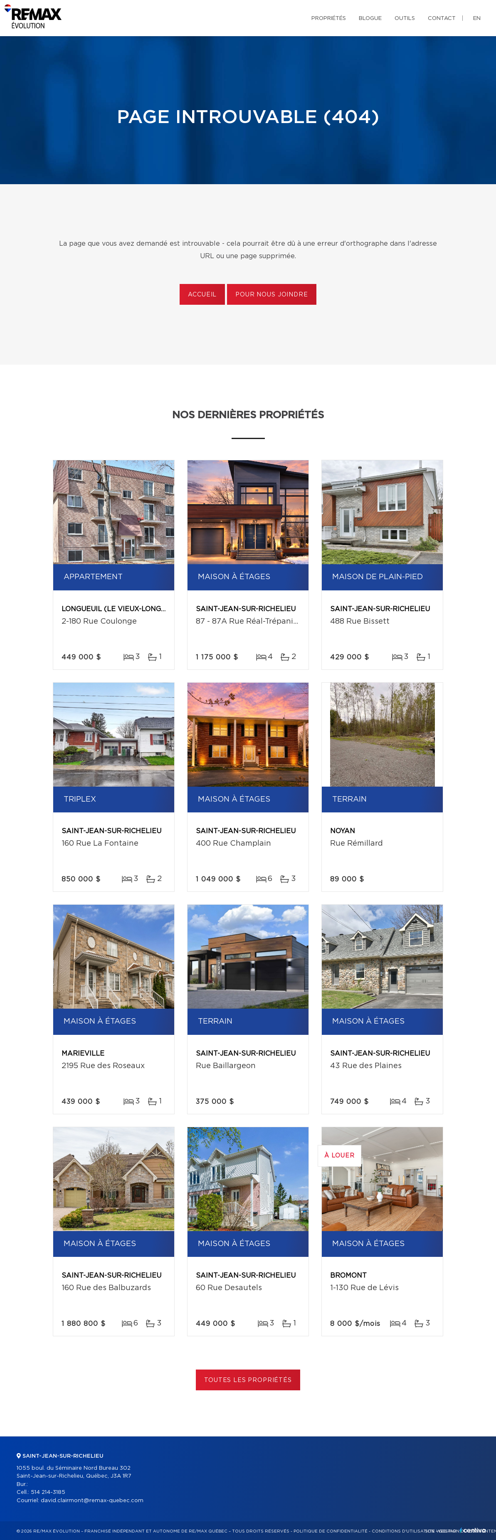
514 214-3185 (48, 1492)
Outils (405, 18)
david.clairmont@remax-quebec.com (92, 1500)
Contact (442, 18)
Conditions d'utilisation (403, 1531)
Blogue (370, 18)
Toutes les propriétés (248, 1380)
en (477, 18)
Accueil (202, 295)
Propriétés (328, 18)
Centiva (472, 1530)
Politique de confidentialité (331, 1531)
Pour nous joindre (271, 295)
